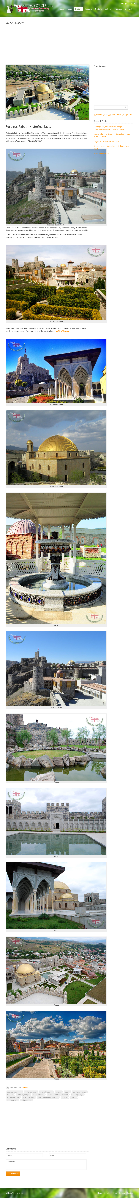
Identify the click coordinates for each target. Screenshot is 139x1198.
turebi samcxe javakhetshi (48, 1097)
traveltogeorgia (13, 1097)
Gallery (122, 1193)
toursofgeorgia (77, 1094)
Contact (130, 1193)
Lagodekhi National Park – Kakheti (108, 141)
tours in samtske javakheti (58, 1094)
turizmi (73, 1097)
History (25, 1087)
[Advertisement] (69, 43)
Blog (115, 1193)
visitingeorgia (26, 1100)
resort (66, 1092)
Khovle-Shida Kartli (102, 153)
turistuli (64, 1097)
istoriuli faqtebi (46, 1092)
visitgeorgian (12, 1100)
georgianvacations (14, 1092)
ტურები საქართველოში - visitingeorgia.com (113, 114)
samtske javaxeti (79, 1092)
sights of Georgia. (62, 331)
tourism (10, 1094)
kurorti (58, 1092)
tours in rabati (38, 1094)
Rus (127, 3)
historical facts (31, 1092)
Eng (123, 3)
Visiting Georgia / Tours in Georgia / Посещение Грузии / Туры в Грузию (109, 128)
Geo (133, 3)
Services (107, 1193)
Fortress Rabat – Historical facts (28, 127)
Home (99, 1193)
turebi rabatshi (28, 1097)
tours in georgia (23, 1094)
